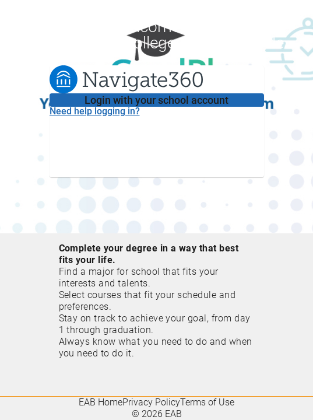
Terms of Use (207, 402)
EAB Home (100, 402)
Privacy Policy (151, 402)
